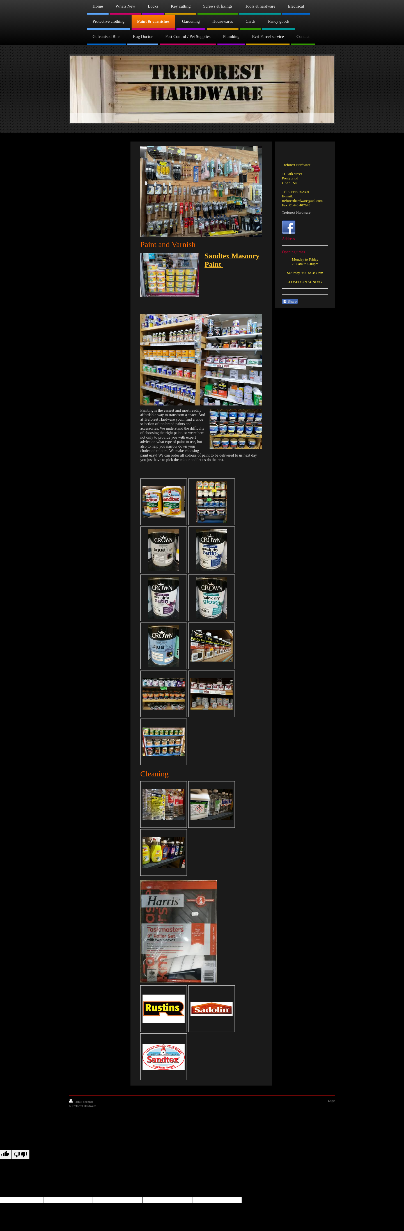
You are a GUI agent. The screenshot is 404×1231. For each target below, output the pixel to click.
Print (75, 1101)
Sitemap (88, 1101)
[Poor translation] (20, 1154)
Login (331, 1100)
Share (290, 302)
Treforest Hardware (296, 212)
